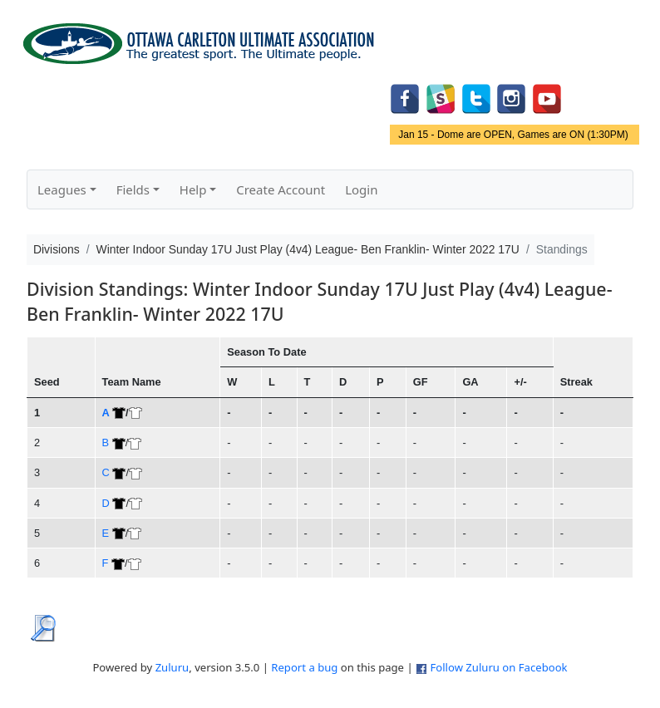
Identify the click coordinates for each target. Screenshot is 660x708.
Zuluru (172, 667)
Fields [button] (133, 189)
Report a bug (304, 667)
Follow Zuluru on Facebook (498, 667)
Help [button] (193, 189)
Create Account (280, 189)
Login (361, 189)
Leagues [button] (61, 189)
